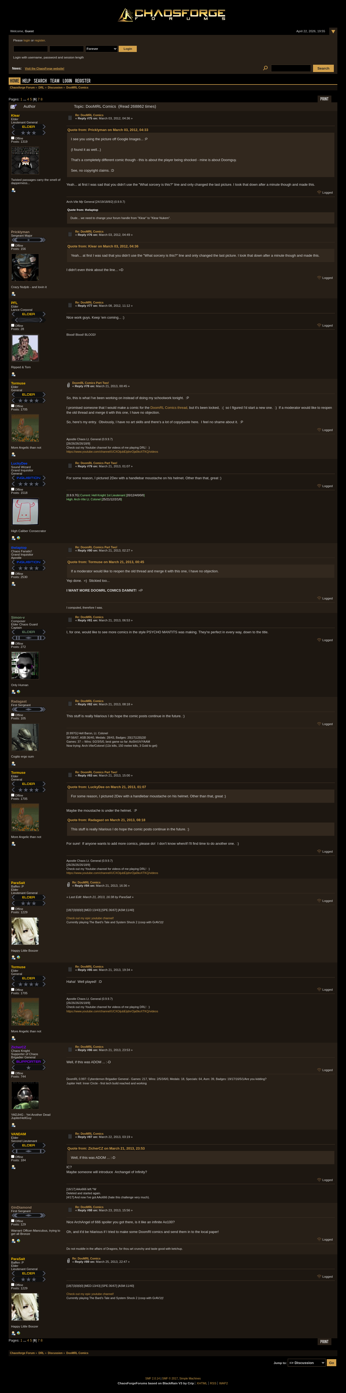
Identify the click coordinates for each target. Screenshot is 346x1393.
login (27, 40)
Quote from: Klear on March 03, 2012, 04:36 (103, 246)
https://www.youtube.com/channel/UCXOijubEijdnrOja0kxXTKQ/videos (112, 451)
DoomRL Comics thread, (169, 408)
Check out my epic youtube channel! (90, 918)
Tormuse (18, 383)
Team (54, 81)
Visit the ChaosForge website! (44, 68)
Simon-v (18, 617)
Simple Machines (190, 1378)
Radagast (19, 701)
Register (83, 81)
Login (67, 81)
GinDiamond (21, 1207)
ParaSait (18, 883)
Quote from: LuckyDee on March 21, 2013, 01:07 (107, 787)
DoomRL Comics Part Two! (90, 382)
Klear (15, 115)
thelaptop (19, 548)
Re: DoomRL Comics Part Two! (96, 463)
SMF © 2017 (170, 1378)
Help (26, 81)
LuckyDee (19, 463)
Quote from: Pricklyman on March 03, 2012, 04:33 (108, 130)
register (40, 40)
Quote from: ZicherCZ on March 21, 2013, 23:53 (106, 1148)
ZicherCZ (18, 1047)
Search (40, 81)
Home (14, 81)
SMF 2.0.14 (152, 1378)
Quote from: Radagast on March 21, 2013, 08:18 (106, 820)
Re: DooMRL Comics (89, 115)
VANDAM (18, 1134)
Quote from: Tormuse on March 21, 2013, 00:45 (106, 562)
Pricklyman (20, 232)
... (25, 99)
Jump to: (280, 1363)
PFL (14, 303)
